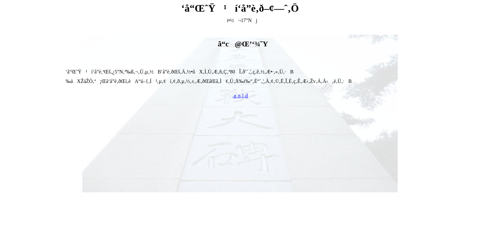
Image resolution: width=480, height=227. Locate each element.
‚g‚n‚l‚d (240, 95)
